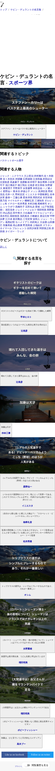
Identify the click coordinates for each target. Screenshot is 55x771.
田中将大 (17, 213)
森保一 (8, 197)
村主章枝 (40, 185)
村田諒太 (47, 179)
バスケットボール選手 (11, 160)
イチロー (12, 203)
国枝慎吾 (14, 216)
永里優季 (27, 188)
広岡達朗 (27, 179)
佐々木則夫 (9, 179)
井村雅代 (38, 176)
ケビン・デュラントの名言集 (25, 9)
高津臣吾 (43, 191)
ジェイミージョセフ (25, 210)
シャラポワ (9, 206)
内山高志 (7, 213)
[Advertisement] (27, 43)
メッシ (34, 191)
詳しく (3, 247)
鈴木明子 (32, 182)
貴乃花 (3, 200)
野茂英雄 (27, 225)
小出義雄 (27, 213)
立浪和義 (37, 179)
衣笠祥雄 (47, 197)
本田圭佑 (37, 188)
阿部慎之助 (45, 228)
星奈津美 (27, 197)
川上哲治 (28, 176)
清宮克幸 (10, 210)
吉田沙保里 (33, 228)
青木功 (16, 191)
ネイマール (6, 228)
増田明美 (41, 210)
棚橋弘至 (29, 200)
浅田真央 (24, 216)
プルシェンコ (19, 228)
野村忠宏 (20, 194)
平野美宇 (17, 188)
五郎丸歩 (30, 206)
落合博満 (42, 182)
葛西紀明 (10, 222)
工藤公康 (17, 197)
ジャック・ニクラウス (11, 176)
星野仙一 (7, 191)
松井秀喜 (22, 203)
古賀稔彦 (4, 182)
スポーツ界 (21, 82)
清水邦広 (4, 216)
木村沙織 (32, 203)
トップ (3, 9)
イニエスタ (31, 194)
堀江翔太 (22, 185)
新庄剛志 (17, 219)
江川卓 (8, 219)
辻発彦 (31, 185)
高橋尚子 (20, 206)
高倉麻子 (14, 182)
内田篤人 (34, 222)
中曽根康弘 (43, 194)
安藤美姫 (7, 225)
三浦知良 (39, 200)
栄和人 (36, 219)
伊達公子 (25, 191)
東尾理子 (7, 188)
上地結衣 (37, 225)
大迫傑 (43, 222)
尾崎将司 (42, 203)
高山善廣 (17, 225)
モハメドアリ (22, 222)
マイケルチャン (16, 200)
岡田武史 (37, 197)
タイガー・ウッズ (14, 231)
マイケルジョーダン (43, 213)
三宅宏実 (27, 219)
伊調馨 (18, 179)
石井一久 (10, 194)
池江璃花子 (11, 185)
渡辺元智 (44, 216)
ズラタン (47, 225)
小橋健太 (34, 216)
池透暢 (23, 182)
